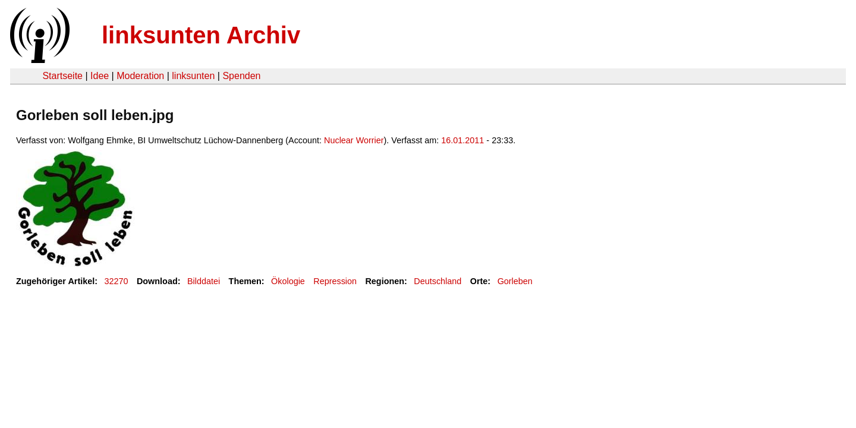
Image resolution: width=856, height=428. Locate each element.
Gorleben (515, 281)
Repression (335, 281)
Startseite (62, 76)
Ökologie (288, 281)
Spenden (241, 76)
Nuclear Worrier (354, 140)
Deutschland (437, 281)
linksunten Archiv (201, 35)
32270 (116, 281)
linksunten (193, 76)
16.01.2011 (462, 140)
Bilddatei (203, 281)
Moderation (140, 76)
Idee (99, 76)
